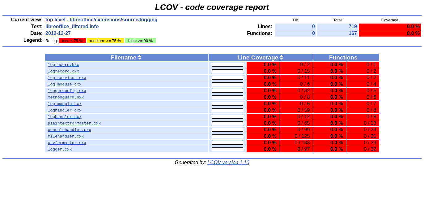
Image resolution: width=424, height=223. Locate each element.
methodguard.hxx (66, 97)
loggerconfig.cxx (67, 91)
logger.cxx (60, 149)
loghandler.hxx (65, 117)
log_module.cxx (65, 84)
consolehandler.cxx (69, 130)
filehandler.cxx (66, 136)
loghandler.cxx (65, 110)
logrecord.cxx (63, 71)
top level (55, 19)
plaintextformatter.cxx (74, 123)
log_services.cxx (67, 78)
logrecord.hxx (63, 65)
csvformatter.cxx (67, 143)
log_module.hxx (65, 104)
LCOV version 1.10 (228, 162)
